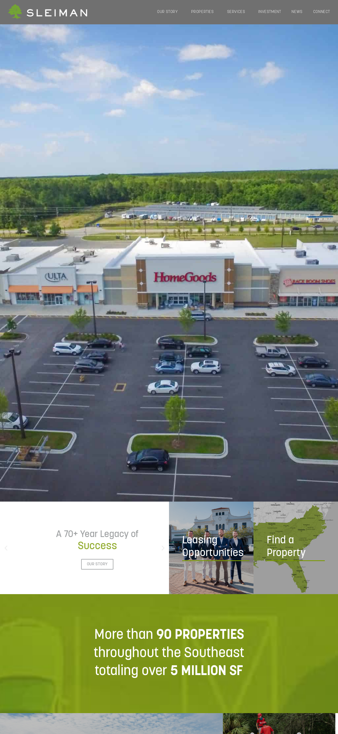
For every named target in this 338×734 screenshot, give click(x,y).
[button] (6, 547)
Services (237, 12)
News (297, 12)
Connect (321, 12)
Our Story (168, 12)
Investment (269, 12)
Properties (204, 12)
